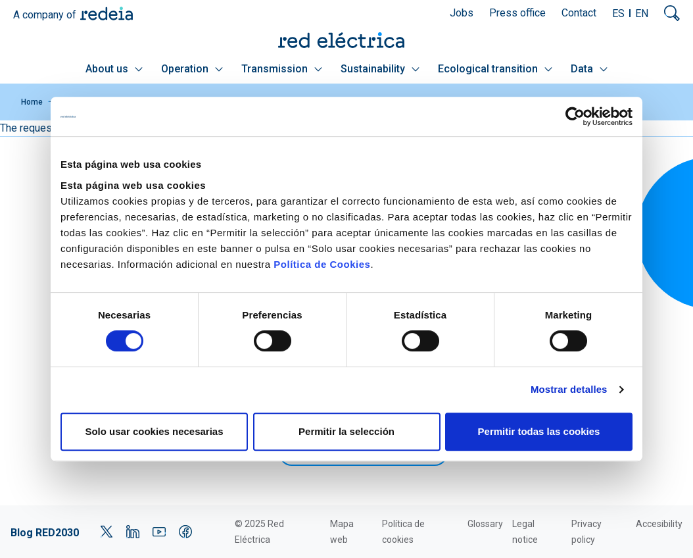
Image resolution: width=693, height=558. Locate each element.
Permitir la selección (346, 431)
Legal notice (525, 532)
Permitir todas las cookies (539, 431)
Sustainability (380, 69)
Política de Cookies (322, 264)
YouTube (159, 531)
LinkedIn (132, 531)
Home (32, 102)
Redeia (106, 13)
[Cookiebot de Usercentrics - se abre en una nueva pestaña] (575, 116)
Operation (192, 69)
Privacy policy (586, 532)
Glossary (485, 524)
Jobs (461, 13)
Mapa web (342, 532)
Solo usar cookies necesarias (154, 431)
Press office (517, 13)
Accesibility (659, 524)
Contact (579, 13)
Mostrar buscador (672, 13)
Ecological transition (495, 69)
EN (641, 13)
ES (618, 13)
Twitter (106, 531)
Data (589, 69)
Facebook (185, 531)
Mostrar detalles (569, 389)
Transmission (281, 69)
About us (114, 69)
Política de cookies (403, 532)
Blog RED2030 (45, 532)
